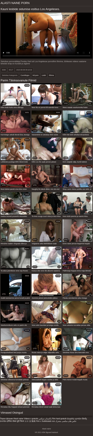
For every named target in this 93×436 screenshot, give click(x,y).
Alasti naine (18, 419)
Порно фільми (6, 419)
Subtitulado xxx (48, 421)
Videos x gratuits (31, 419)
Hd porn (36, 75)
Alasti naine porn (15, 3)
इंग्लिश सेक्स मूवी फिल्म (15, 421)
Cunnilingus (25, 75)
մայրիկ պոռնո (74, 419)
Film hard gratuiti (59, 419)
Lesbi (44, 75)
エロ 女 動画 (30, 421)
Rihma (51, 75)
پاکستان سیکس (45, 419)
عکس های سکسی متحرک (66, 421)
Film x (38, 421)
